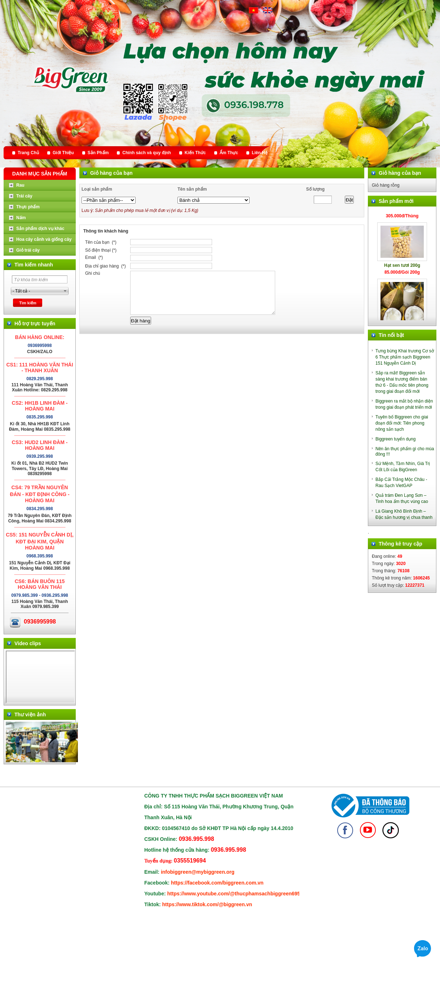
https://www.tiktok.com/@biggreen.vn (207, 904)
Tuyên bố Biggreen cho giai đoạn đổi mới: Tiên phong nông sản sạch (401, 423)
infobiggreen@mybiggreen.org (197, 872)
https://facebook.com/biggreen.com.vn (217, 883)
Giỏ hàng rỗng (386, 185)
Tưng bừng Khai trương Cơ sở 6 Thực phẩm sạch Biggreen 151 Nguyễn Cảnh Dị (404, 357)
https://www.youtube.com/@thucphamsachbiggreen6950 (235, 893)
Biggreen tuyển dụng (395, 439)
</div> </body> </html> (40, 677)
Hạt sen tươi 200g (402, 267)
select (65, 291)
